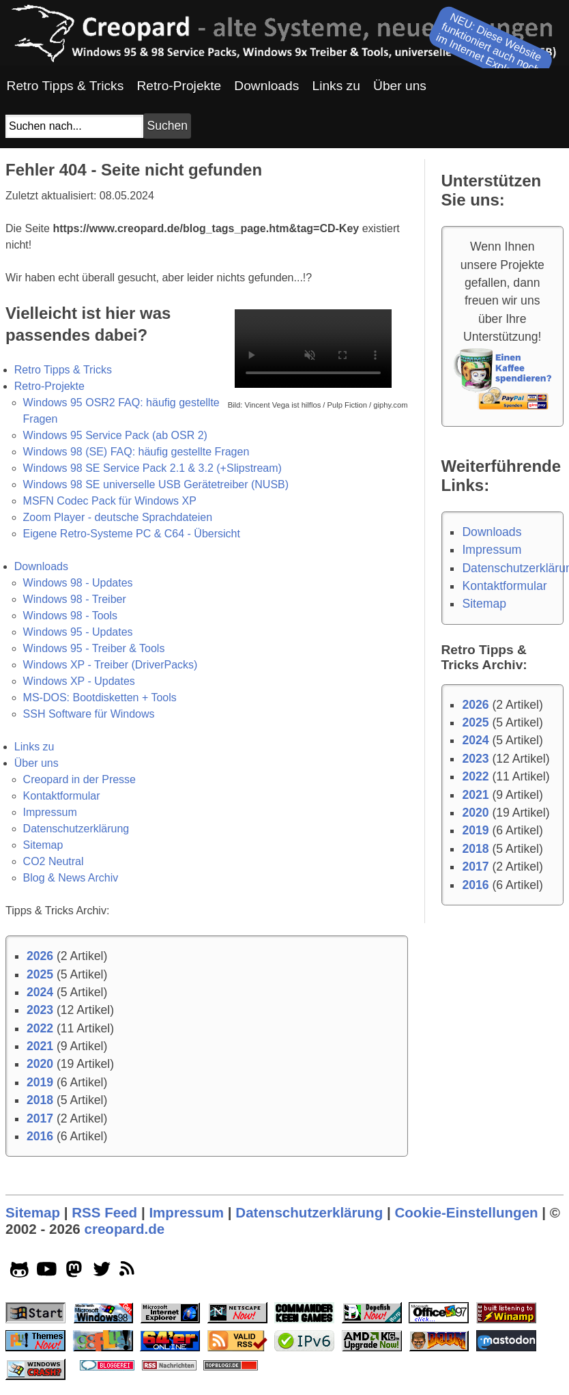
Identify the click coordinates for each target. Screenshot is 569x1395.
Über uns (36, 763)
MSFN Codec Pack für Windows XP (109, 501)
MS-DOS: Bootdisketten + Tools (100, 697)
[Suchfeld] (74, 126)
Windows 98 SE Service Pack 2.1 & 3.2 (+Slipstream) (152, 468)
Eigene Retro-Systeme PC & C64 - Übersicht (131, 533)
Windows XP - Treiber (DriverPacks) (110, 665)
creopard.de (124, 1229)
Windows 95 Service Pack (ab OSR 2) (115, 435)
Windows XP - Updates (79, 681)
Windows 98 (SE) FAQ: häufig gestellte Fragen (136, 451)
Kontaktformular (61, 796)
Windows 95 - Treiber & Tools (94, 648)
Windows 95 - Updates (78, 632)
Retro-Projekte (49, 386)
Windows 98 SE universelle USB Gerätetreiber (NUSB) (156, 484)
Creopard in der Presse (79, 779)
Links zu (34, 746)
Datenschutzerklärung (76, 828)
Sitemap (43, 845)
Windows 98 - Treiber (74, 599)
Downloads (41, 566)
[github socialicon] (19, 1272)
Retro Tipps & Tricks (63, 370)
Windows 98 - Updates (78, 583)
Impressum (50, 812)
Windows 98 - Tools (70, 615)
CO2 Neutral (53, 861)
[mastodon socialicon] (74, 1272)
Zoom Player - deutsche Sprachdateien (117, 517)
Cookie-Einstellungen (466, 1212)
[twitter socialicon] (102, 1272)
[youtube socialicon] (47, 1272)
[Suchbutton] (167, 126)
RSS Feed (104, 1212)
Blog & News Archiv (71, 878)
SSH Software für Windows (89, 714)
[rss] (129, 1272)
